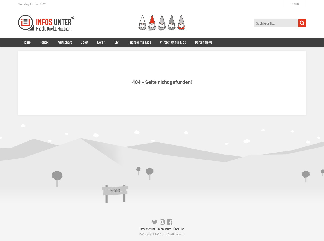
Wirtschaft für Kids (173, 42)
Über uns (178, 229)
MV (116, 42)
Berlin (101, 42)
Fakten (294, 3)
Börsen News (203, 42)
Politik (44, 42)
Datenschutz (147, 229)
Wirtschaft (64, 42)
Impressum (164, 229)
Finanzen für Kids (139, 42)
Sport (84, 42)
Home (26, 42)
